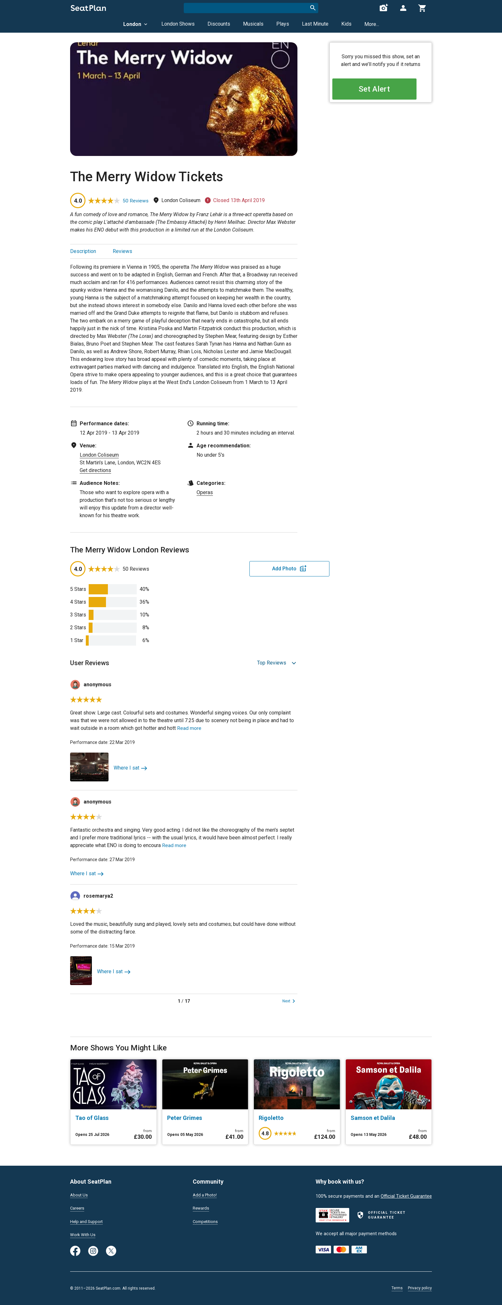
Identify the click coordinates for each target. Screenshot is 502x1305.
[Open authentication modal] (403, 8)
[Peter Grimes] (205, 1118)
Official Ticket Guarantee (406, 1194)
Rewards (202, 1207)
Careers (78, 1207)
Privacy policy (420, 1288)
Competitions (207, 1220)
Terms (397, 1288)
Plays (282, 24)
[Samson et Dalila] (389, 1118)
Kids (346, 24)
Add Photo (247, 569)
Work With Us (84, 1234)
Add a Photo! (206, 1193)
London (136, 24)
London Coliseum (99, 455)
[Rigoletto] (297, 1118)
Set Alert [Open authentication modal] (381, 90)
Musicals (253, 24)
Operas (205, 492)
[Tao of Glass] (113, 1118)
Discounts (218, 24)
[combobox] (251, 8)
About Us (79, 1193)
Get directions (95, 470)
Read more (189, 728)
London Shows (178, 24)
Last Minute (315, 24)
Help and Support (88, 1220)
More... (371, 24)
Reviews (122, 251)
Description (83, 251)
